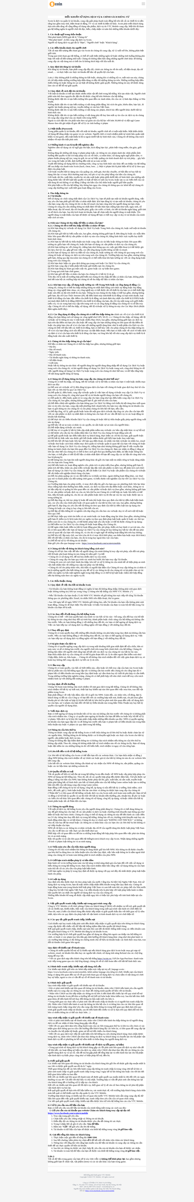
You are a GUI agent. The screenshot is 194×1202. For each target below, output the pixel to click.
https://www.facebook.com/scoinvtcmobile (68, 1113)
